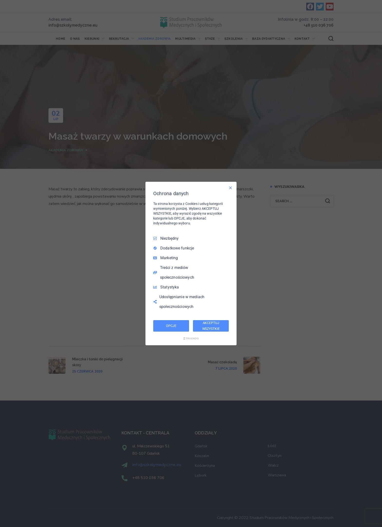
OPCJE (171, 326)
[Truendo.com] (191, 338)
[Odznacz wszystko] (230, 188)
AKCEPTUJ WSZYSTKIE (211, 326)
